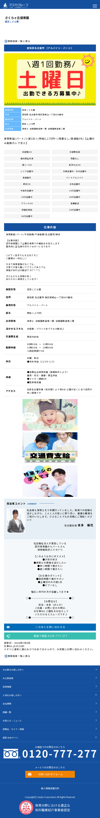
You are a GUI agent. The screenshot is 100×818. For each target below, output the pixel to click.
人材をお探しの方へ (12, 695)
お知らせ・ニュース (12, 720)
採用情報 (7, 686)
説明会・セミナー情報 (13, 729)
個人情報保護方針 (50, 788)
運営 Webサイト (10, 737)
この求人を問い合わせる (50, 627)
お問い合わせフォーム (50, 774)
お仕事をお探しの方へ (13, 669)
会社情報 (7, 703)
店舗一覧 (7, 712)
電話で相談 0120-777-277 (50, 636)
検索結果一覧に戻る (19, 41)
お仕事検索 (8, 678)
